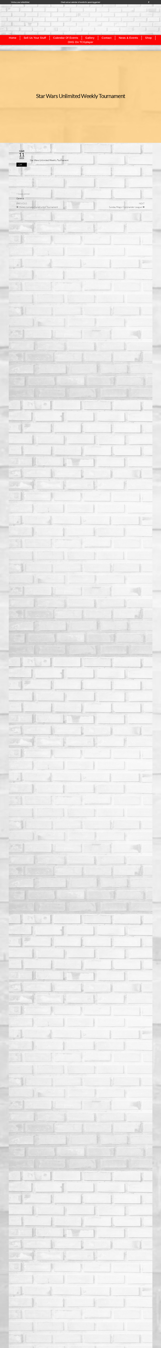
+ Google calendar (23, 194)
